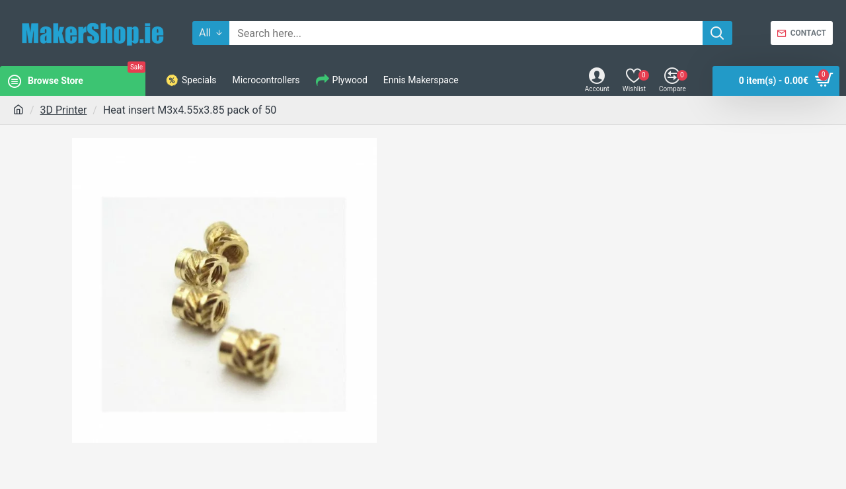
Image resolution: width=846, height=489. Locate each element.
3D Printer (63, 110)
